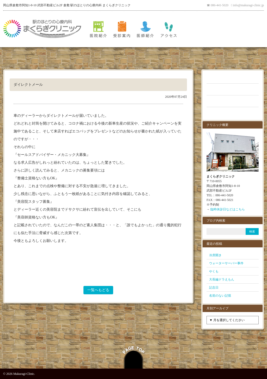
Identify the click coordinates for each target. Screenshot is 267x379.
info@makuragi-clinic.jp (248, 5)
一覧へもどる (98, 290)
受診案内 (121, 29)
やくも (214, 271)
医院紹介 (98, 29)
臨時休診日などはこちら (227, 209)
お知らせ (233, 78)
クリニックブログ (233, 101)
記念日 (214, 287)
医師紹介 (145, 29)
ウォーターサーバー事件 (226, 263)
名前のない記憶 (220, 295)
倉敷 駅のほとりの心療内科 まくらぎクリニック (42, 29)
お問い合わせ (233, 113)
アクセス (168, 29)
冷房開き (215, 255)
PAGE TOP (133, 357)
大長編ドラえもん (221, 279)
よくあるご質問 (233, 89)
